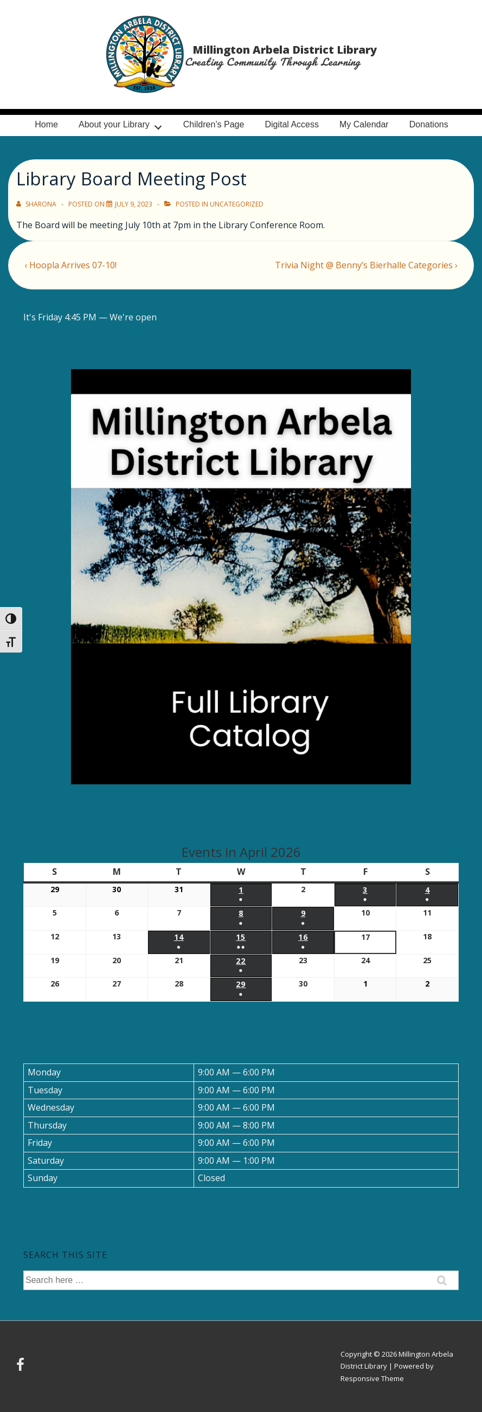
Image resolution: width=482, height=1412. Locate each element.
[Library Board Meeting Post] (133, 204)
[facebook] (21, 1368)
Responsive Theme (372, 1378)
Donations (428, 124)
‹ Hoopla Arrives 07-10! (70, 265)
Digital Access (292, 124)
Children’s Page (214, 124)
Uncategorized (237, 204)
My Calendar (364, 124)
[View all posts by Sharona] (37, 204)
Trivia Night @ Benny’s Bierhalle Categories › (366, 265)
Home (46, 124)
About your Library (123, 125)
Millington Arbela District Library (284, 49)
